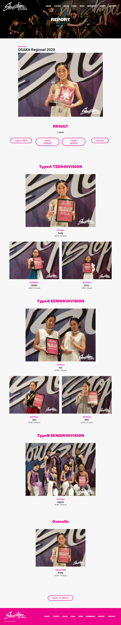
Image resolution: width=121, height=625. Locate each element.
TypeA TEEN (21, 140)
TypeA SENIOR (47, 141)
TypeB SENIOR (74, 141)
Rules (66, 6)
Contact (113, 6)
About (48, 6)
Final (74, 6)
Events (57, 6)
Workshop (92, 6)
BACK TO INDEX (60, 598)
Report (103, 6)
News (82, 6)
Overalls (100, 140)
